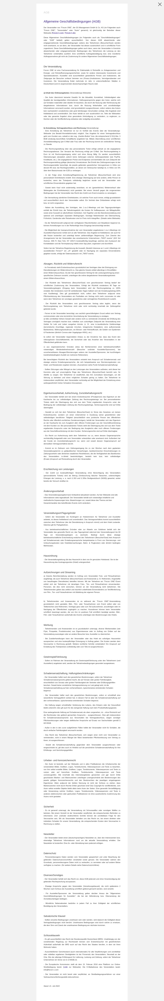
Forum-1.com (58, 33)
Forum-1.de (70, 33)
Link (66, 967)
